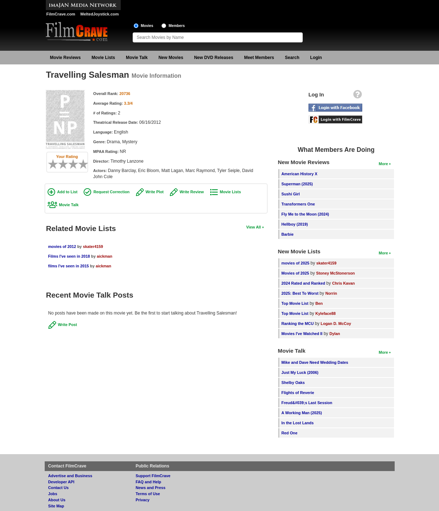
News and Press (150, 487)
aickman (104, 256)
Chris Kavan (343, 283)
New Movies (171, 57)
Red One (289, 433)
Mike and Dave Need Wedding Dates (314, 362)
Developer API (61, 482)
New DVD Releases (213, 57)
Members (177, 26)
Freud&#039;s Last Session (306, 403)
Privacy (142, 500)
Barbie (287, 234)
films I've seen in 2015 (68, 266)
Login (316, 57)
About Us (57, 500)
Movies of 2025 (295, 273)
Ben (319, 303)
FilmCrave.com (60, 14)
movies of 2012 (62, 246)
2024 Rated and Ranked (303, 283)
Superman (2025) (297, 184)
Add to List (67, 192)
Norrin (331, 293)
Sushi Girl (290, 194)
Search (292, 57)
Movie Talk (136, 57)
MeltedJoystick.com (99, 14)
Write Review (191, 192)
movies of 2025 (295, 263)
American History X (299, 174)
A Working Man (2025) (301, 413)
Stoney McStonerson (335, 273)
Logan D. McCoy (336, 323)
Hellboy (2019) (294, 224)
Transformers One (298, 204)
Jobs (52, 494)
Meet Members (259, 57)
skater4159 (93, 246)
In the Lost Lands (297, 423)
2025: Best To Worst (300, 293)
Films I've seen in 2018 (69, 256)
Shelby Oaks (293, 382)
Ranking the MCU (297, 323)
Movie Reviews (65, 57)
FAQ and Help (148, 482)
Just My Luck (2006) (300, 372)
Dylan (334, 333)
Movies (147, 26)
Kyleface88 (325, 313)
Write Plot (155, 192)
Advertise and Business (70, 476)
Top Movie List (295, 303)
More (383, 164)
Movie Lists (103, 57)
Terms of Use (148, 494)
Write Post (67, 324)
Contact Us (58, 487)
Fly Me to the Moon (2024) (305, 214)
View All (253, 227)
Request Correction (111, 192)
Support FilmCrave (153, 476)
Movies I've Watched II (302, 333)
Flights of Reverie (297, 392)
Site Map (56, 506)
